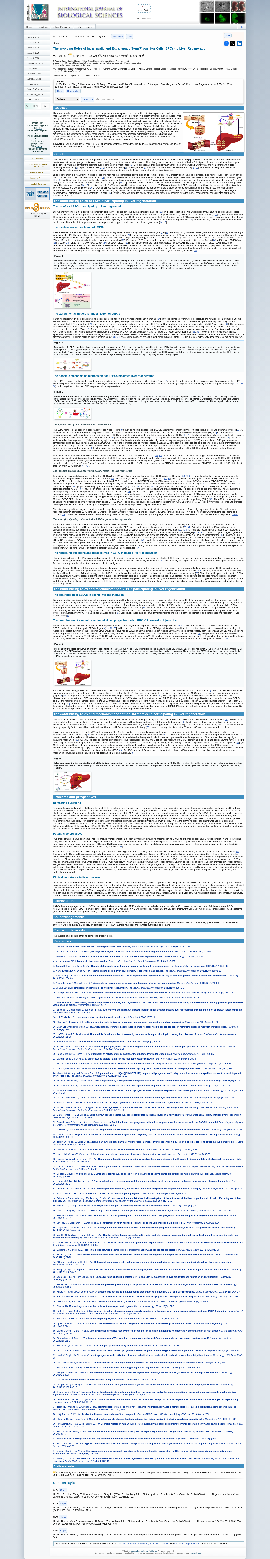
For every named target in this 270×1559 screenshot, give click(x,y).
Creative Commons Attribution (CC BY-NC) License (143, 1543)
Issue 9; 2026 (33, 37)
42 (187, 435)
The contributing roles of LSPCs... (37, 126)
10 (197, 167)
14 (121, 182)
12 (55, 180)
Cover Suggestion (35, 94)
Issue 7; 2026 (33, 47)
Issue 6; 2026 (33, 53)
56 (151, 486)
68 (199, 570)
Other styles (73, 91)
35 (184, 337)
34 (118, 337)
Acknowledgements (37, 148)
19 (216, 214)
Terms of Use (195, 1553)
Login (78, 27)
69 (197, 573)
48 (160, 455)
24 (214, 240)
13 (58, 180)
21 (129, 235)
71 (144, 607)
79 (88, 734)
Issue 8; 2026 (33, 42)
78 (147, 727)
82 (84, 747)
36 (242, 383)
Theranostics (37, 158)
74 (153, 708)
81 (238, 742)
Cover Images (33, 84)
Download (88, 99)
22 (158, 237)
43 (113, 437)
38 (54, 386)
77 (186, 724)
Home (29, 27)
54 (96, 486)
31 (194, 331)
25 (55, 242)
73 (115, 628)
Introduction (37, 123)
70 (238, 600)
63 (185, 527)
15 (125, 182)
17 (110, 193)
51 (190, 476)
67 (137, 548)
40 (184, 435)
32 (197, 331)
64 (188, 527)
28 (127, 242)
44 (151, 437)
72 (182, 625)
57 (81, 489)
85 (121, 846)
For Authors (42, 27)
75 (226, 719)
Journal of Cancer (37, 178)
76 (182, 722)
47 (156, 455)
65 (187, 529)
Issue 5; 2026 (33, 58)
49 (187, 476)
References (37, 151)
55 (137, 486)
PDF (228, 35)
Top (37, 120)
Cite (130, 36)
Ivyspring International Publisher (143, 1551)
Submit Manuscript (62, 27)
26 (67, 242)
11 (103, 177)
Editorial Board (34, 78)
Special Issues (33, 99)
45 (227, 437)
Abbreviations (37, 146)
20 (167, 232)
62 (236, 514)
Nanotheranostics (37, 172)
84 (133, 752)
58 (210, 499)
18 (161, 212)
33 (114, 337)
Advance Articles (35, 73)
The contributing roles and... (37, 132)
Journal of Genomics (37, 184)
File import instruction (105, 99)
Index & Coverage (35, 89)
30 (227, 324)
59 (233, 514)
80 (77, 740)
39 (238, 430)
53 (73, 486)
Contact (90, 27)
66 (202, 532)
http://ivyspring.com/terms (187, 1543)
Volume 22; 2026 (35, 63)
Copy (59, 91)
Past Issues (32, 68)
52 (112, 478)
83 (120, 750)
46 (92, 448)
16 (91, 187)
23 (123, 240)
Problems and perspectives (37, 142)
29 (195, 250)
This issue (118, 36)
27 (104, 242)
